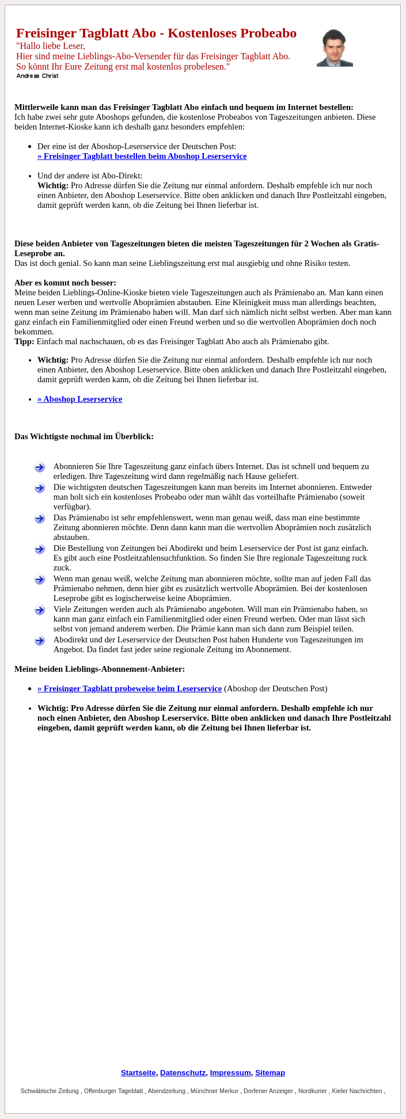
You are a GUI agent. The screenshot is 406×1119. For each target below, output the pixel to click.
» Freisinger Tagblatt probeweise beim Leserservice (129, 688)
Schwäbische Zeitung (50, 1090)
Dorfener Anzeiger (269, 1090)
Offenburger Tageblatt (114, 1090)
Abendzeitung (167, 1090)
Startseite (138, 1072)
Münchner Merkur (215, 1090)
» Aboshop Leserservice (79, 399)
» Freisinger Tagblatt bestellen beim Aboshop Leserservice (141, 156)
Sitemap (270, 1072)
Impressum (230, 1072)
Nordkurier (313, 1090)
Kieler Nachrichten (358, 1090)
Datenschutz (183, 1072)
